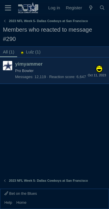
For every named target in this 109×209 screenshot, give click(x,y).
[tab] (30, 52)
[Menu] (8, 8)
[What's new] (90, 8)
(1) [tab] (8, 51)
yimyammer (29, 64)
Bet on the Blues (20, 193)
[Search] (102, 8)
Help (8, 202)
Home (21, 202)
